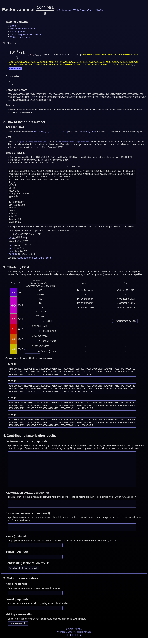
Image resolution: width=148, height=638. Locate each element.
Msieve (58, 141)
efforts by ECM (88, 131)
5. (20, 578)
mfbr (11, 251)
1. (9, 43)
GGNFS (16, 141)
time (11, 237)
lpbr (11, 248)
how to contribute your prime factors (34, 258)
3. (16, 267)
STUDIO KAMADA (82, 10)
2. (24, 122)
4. (29, 435)
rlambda (13, 254)
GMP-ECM (37, 131)
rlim (11, 245)
